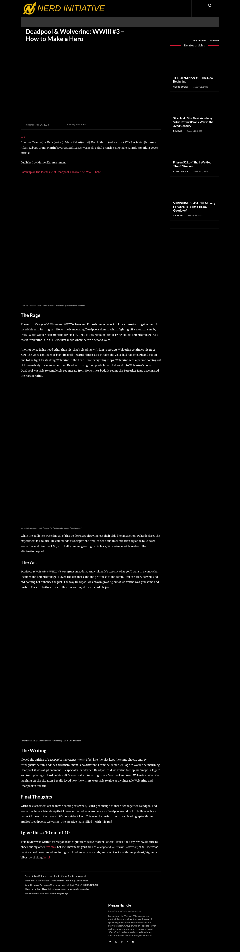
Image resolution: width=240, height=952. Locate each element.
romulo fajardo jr (59, 893)
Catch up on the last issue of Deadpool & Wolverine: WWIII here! (61, 172)
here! (46, 857)
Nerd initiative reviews (54, 889)
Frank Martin (57, 880)
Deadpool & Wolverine (37, 880)
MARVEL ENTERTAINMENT (84, 885)
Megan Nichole (119, 905)
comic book (53, 876)
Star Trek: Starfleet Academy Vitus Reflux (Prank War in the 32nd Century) (193, 122)
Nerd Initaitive (32, 889)
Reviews (214, 40)
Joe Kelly (70, 880)
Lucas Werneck (52, 885)
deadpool (81, 876)
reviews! (51, 847)
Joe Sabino (82, 880)
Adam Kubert (39, 876)
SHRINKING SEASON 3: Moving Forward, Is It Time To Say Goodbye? (194, 206)
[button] (209, 5)
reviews (44, 893)
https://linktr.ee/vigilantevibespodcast (125, 911)
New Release (32, 893)
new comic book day (78, 889)
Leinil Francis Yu (33, 885)
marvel (65, 885)
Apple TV (178, 215)
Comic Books (199, 40)
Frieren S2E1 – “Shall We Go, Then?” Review (192, 164)
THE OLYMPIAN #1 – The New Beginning (193, 79)
